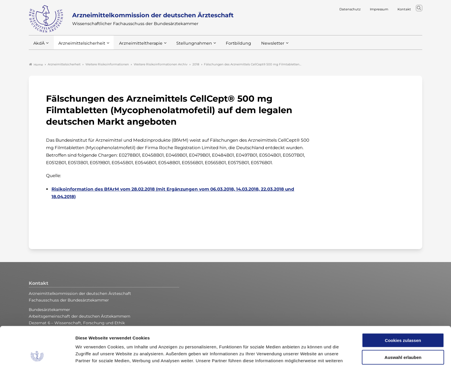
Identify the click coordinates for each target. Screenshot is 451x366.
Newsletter (261, 45)
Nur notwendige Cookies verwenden (403, 338)
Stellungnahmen (186, 45)
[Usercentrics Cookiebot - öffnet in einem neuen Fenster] (37, 354)
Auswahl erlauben (403, 318)
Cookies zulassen (403, 301)
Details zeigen (306, 354)
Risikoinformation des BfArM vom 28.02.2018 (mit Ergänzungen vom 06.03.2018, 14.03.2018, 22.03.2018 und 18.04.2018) (172, 192)
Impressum (302, 335)
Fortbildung (228, 45)
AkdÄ (38, 45)
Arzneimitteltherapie (136, 45)
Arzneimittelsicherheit (80, 45)
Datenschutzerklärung (261, 335)
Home (36, 64)
